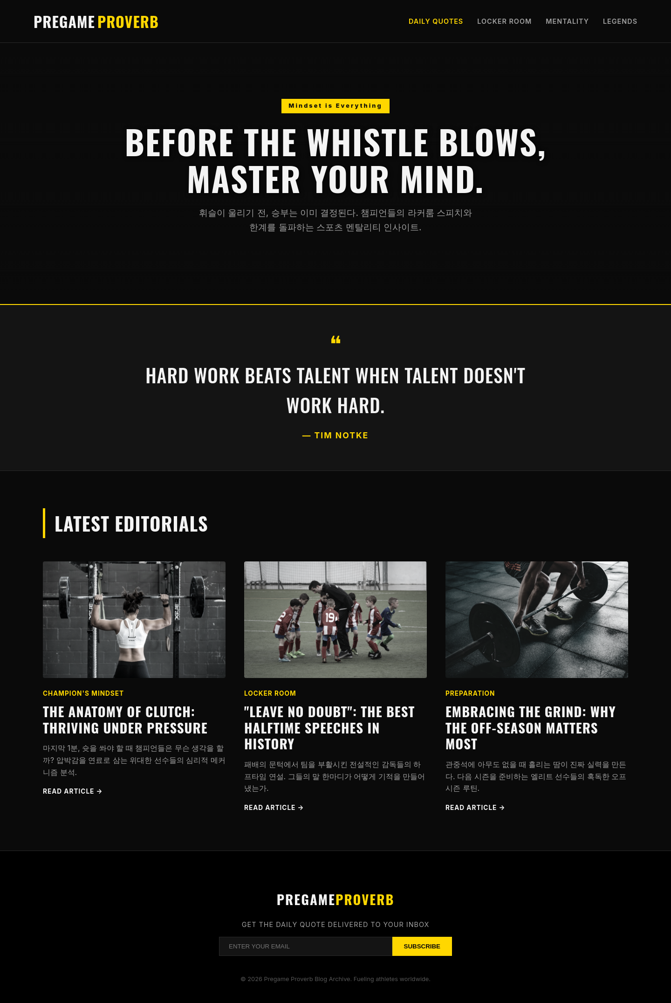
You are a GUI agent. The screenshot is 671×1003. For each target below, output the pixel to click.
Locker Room (504, 21)
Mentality (567, 21)
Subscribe (422, 946)
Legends (620, 21)
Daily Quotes (436, 21)
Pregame (96, 21)
